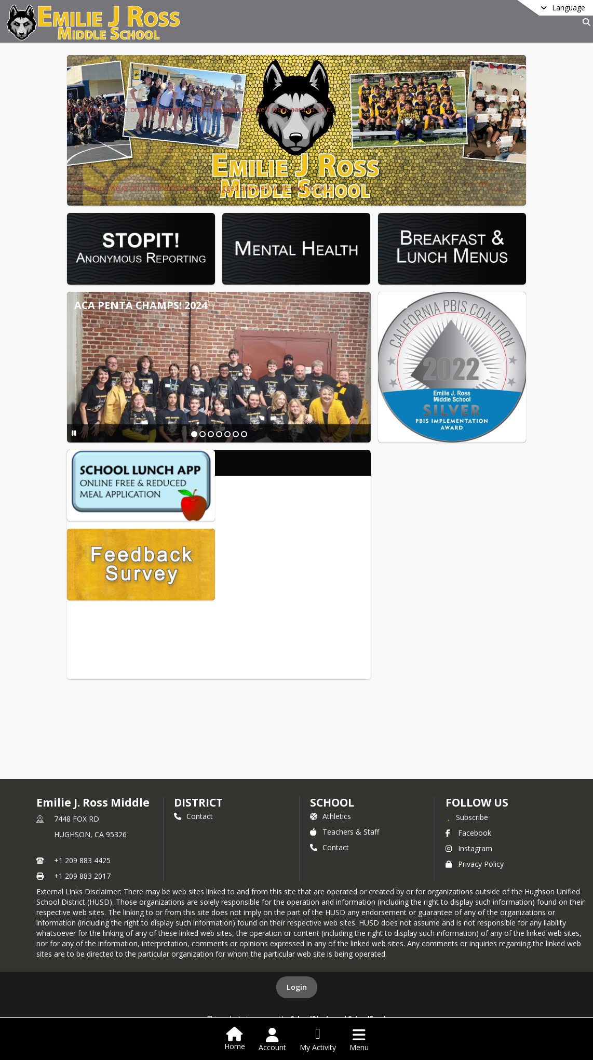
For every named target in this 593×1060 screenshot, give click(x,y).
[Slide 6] (236, 434)
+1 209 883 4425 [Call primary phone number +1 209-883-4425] (82, 860)
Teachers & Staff (344, 832)
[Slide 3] (211, 434)
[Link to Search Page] (584, 22)
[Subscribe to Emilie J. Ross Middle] (467, 817)
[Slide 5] (227, 434)
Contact (193, 816)
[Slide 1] (194, 434)
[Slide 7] (244, 434)
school (332, 802)
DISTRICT (198, 802)
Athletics (330, 816)
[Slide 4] (219, 434)
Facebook (468, 833)
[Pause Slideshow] (74, 433)
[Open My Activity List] (318, 1040)
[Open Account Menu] (272, 1040)
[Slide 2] (202, 434)
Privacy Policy (475, 864)
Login (297, 987)
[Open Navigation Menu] (359, 1040)
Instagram (469, 848)
